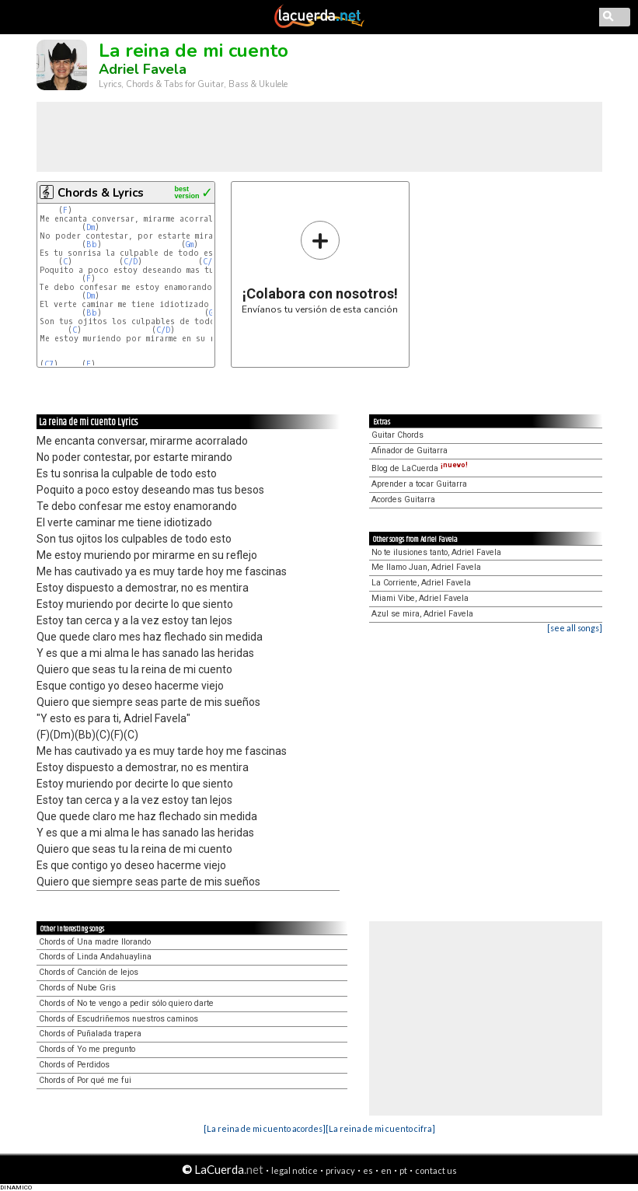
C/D (131, 262)
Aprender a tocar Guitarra (419, 484)
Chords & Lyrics (101, 193)
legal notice (294, 1170)
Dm (90, 227)
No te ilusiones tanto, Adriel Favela (436, 552)
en (386, 1170)
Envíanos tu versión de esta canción (320, 267)
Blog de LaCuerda (419, 468)
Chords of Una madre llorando (95, 942)
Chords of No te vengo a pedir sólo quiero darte (126, 1003)
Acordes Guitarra (403, 499)
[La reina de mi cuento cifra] (380, 1128)
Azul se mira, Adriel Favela (422, 614)
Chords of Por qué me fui (85, 1080)
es (368, 1170)
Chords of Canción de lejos (88, 972)
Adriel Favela (143, 69)
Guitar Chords (397, 435)
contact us (436, 1170)
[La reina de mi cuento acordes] (265, 1128)
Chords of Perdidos (74, 1065)
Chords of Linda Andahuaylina (95, 957)
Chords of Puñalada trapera (90, 1034)
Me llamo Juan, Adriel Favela (426, 567)
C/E (210, 262)
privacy (340, 1170)
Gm (189, 244)
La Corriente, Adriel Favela (421, 583)
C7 (49, 364)
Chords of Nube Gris (77, 988)
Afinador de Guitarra (409, 450)
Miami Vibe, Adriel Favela (420, 598)
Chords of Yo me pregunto (87, 1049)
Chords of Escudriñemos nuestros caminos (118, 1019)
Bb (91, 244)
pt (403, 1170)
